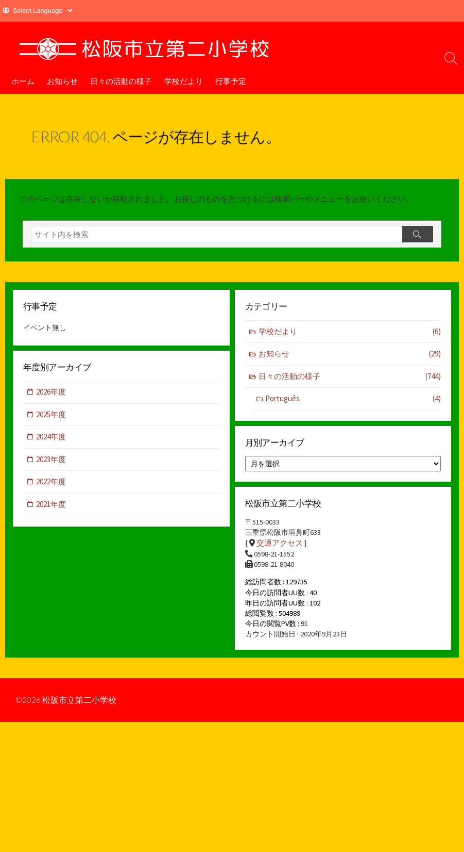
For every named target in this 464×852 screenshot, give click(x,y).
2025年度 (51, 419)
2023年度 (51, 464)
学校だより (183, 81)
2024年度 (51, 442)
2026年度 (51, 397)
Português (353, 403)
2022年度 (51, 486)
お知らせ (62, 81)
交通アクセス (279, 550)
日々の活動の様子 (121, 81)
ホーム (23, 81)
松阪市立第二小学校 (80, 710)
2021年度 (51, 509)
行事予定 (230, 81)
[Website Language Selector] (42, 10)
